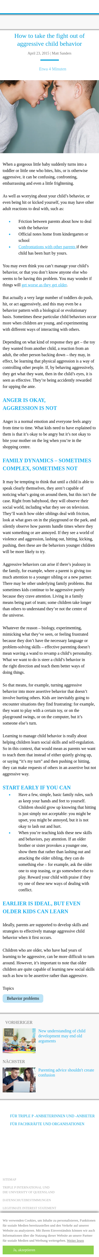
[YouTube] (22, 1144)
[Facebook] (8, 1144)
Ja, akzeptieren (24, 1250)
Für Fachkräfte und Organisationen (43, 1124)
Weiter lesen (75, 1240)
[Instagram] (36, 1144)
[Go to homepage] (49, 14)
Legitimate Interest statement (29, 1208)
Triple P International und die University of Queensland (29, 1190)
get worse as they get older (44, 285)
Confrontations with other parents (47, 247)
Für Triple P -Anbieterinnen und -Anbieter (49, 1116)
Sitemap (9, 1179)
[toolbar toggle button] (13, 6)
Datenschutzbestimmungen (27, 1200)
